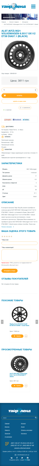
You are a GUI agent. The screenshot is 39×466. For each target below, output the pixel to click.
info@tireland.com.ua (23, 455)
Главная (3, 22)
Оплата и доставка (26, 430)
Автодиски (25, 22)
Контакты (24, 433)
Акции (22, 427)
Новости (7, 430)
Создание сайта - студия (19, 460)
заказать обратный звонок (22, 448)
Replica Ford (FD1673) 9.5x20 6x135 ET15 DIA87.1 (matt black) (19, 324)
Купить (13, 95)
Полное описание (7, 227)
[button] (33, 8)
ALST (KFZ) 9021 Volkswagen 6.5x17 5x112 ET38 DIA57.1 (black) (21, 24)
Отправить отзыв (9, 270)
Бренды (7, 427)
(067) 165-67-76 (16, 443)
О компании (8, 437)
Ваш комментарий (7, 247)
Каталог (23, 423)
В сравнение (25, 107)
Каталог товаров (13, 22)
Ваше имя (5, 240)
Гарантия (7, 433)
